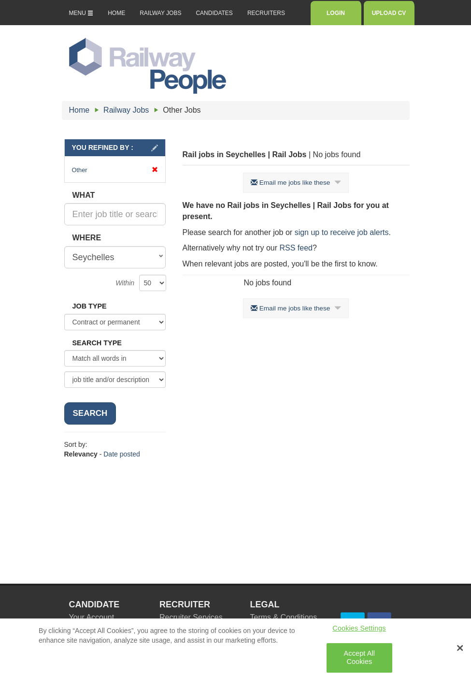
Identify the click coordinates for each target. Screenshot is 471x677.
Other (115, 170)
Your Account (91, 617)
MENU (81, 13)
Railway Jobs (126, 110)
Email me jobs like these (296, 182)
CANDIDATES (214, 13)
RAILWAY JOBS (160, 13)
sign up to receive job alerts (342, 232)
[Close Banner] (460, 651)
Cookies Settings (358, 631)
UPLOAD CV (389, 13)
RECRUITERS (266, 13)
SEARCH (90, 413)
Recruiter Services (191, 617)
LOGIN (335, 13)
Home (79, 110)
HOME (116, 13)
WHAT (83, 195)
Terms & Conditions (283, 617)
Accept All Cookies (359, 661)
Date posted (121, 454)
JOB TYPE (89, 306)
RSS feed (295, 248)
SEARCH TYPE (97, 343)
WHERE (86, 238)
